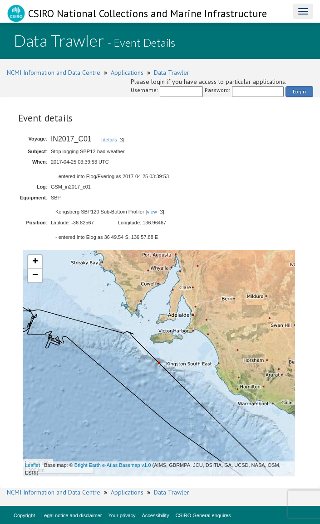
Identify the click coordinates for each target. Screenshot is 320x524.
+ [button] (35, 262)
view (152, 211)
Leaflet (32, 465)
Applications (127, 72)
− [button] (35, 275)
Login (299, 91)
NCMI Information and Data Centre (53, 72)
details (110, 139)
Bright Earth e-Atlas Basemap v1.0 (112, 465)
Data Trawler (171, 72)
